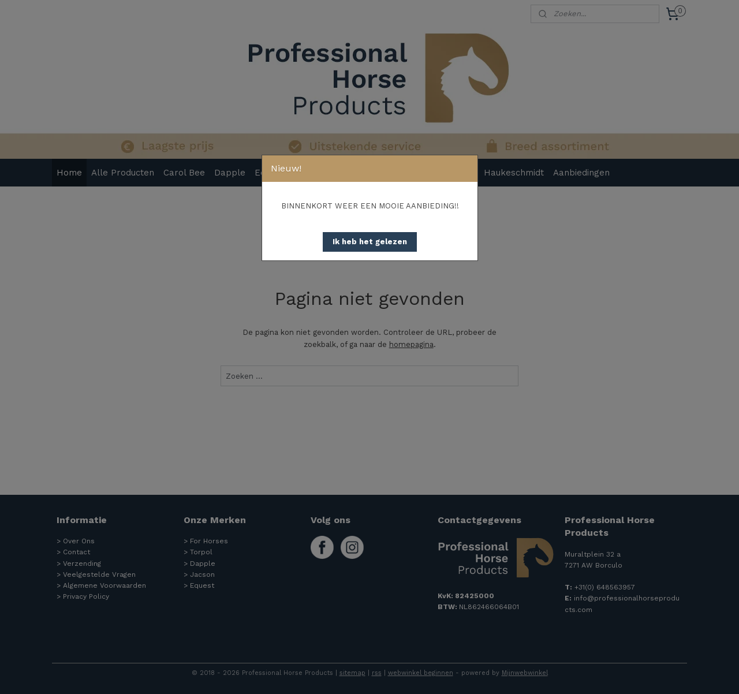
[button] (370, 242)
